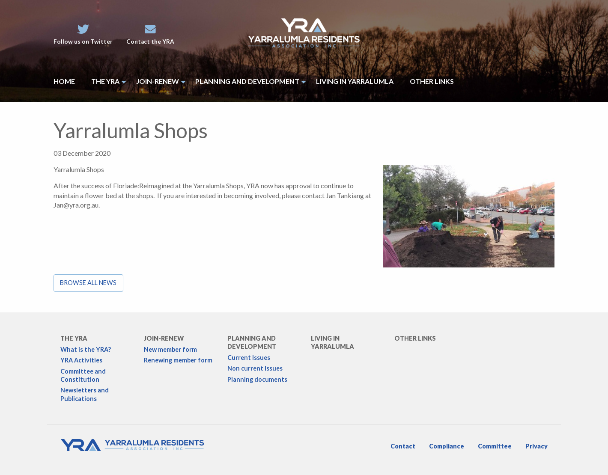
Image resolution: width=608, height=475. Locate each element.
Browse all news (88, 282)
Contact (402, 446)
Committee (495, 446)
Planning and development (251, 342)
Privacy (536, 446)
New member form (170, 349)
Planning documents (257, 379)
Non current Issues (255, 368)
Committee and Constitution (83, 375)
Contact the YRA (150, 34)
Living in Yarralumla (332, 342)
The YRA (73, 338)
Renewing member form (178, 360)
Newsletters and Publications (84, 394)
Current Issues (248, 357)
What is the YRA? (85, 349)
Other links (415, 338)
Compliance (446, 446)
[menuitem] (68, 83)
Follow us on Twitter (83, 34)
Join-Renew (164, 338)
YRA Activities (81, 360)
